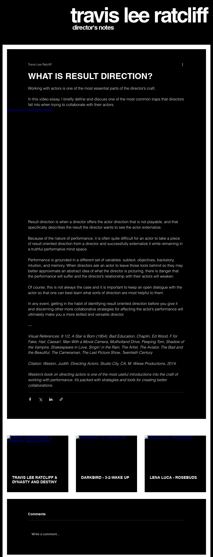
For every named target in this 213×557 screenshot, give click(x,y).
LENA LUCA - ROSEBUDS (173, 477)
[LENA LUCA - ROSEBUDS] (175, 453)
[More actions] (182, 64)
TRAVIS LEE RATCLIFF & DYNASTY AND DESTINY (34, 479)
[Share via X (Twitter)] (40, 399)
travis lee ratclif (136, 14)
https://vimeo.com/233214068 (29, 110)
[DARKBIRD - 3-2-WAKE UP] (106, 453)
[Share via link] (61, 399)
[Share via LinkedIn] (51, 399)
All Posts (13, 36)
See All (201, 427)
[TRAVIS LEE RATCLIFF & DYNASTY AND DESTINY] (37, 453)
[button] (201, 36)
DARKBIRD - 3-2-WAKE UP (105, 477)
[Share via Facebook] (30, 399)
